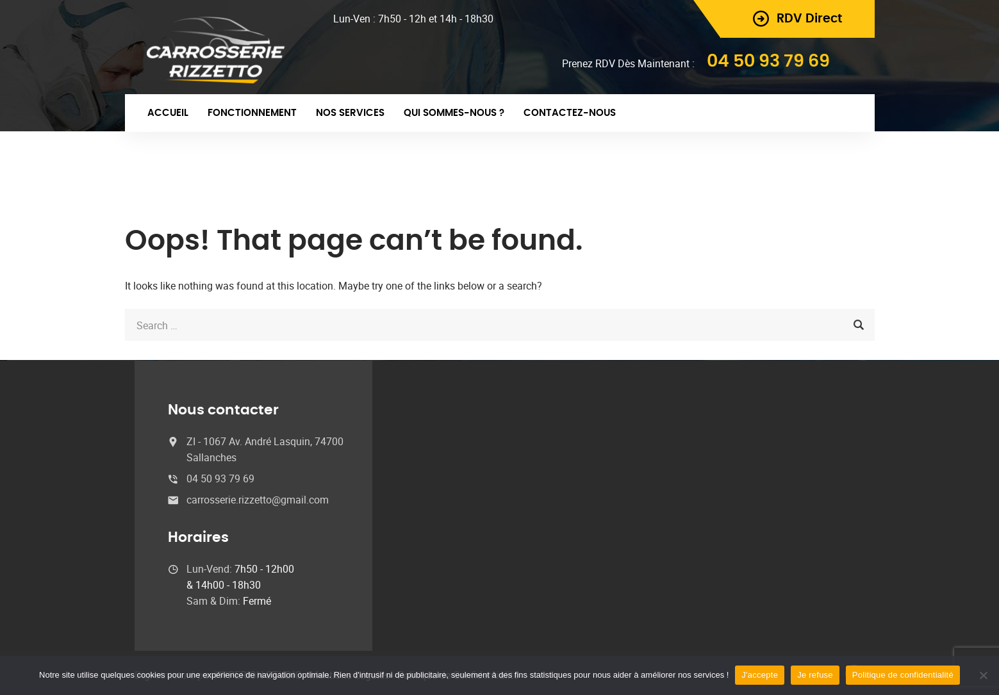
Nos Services (350, 113)
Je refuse (815, 675)
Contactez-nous (570, 113)
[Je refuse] (983, 675)
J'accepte (759, 675)
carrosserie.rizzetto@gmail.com (257, 500)
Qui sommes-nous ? (454, 113)
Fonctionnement (252, 113)
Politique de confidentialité (903, 675)
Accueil (167, 113)
